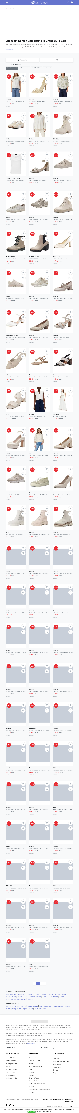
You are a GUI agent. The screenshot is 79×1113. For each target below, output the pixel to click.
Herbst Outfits (58, 1006)
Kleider (62, 997)
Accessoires (22, 994)
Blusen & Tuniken (35, 997)
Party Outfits (17, 1009)
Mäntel (44, 994)
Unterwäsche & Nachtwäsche (16, 999)
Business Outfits (41, 1009)
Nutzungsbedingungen (61, 1061)
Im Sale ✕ (47, 68)
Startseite (9, 9)
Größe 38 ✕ (36, 68)
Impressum (57, 1067)
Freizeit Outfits (20, 1006)
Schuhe (30, 999)
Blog (54, 1073)
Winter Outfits (33, 1006)
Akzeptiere (31, 1111)
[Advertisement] (39, 25)
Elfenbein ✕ (25, 68)
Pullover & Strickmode (50, 997)
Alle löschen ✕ (12, 68)
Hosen (8, 997)
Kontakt (55, 1070)
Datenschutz (31, 1043)
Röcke (14, 997)
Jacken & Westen (34, 994)
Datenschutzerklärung (44, 1111)
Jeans (64, 994)
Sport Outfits (28, 1009)
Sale (14, 9)
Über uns (56, 1058)
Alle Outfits (10, 1006)
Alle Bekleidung (11, 994)
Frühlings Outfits (45, 1006)
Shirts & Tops (22, 997)
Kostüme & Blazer (54, 994)
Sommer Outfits (11, 1069)
